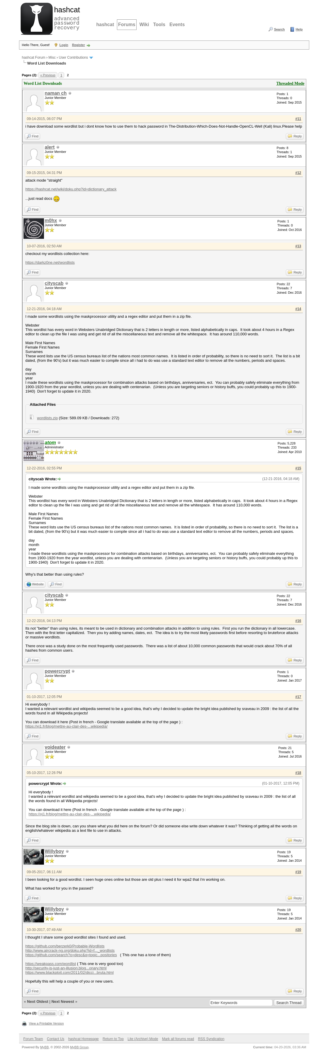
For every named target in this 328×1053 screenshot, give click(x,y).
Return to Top (113, 1039)
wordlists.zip (47, 418)
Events (177, 24)
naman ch (56, 93)
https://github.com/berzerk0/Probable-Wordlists (65, 946)
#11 (298, 119)
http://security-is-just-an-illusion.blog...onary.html (66, 968)
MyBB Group (79, 1047)
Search (279, 29)
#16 (298, 621)
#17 (298, 697)
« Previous (47, 75)
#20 (298, 930)
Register (78, 45)
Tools (159, 24)
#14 (298, 309)
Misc (52, 57)
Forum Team (33, 1039)
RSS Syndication (211, 1039)
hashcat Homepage (83, 1039)
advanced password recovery (66, 18)
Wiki (144, 24)
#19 (298, 872)
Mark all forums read (178, 1039)
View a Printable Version (46, 1023)
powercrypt (57, 671)
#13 (298, 246)
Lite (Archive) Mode (143, 1039)
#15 (298, 468)
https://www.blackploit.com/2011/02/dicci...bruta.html (70, 972)
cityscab (54, 283)
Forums (126, 24)
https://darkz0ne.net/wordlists (50, 262)
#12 (298, 173)
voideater (55, 747)
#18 (298, 773)
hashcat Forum (33, 57)
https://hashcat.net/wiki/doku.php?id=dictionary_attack (71, 189)
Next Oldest (37, 1001)
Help (299, 29)
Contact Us (55, 1039)
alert (50, 147)
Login (64, 45)
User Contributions (73, 57)
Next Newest (62, 1001)
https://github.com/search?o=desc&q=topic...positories (71, 955)
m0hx (51, 220)
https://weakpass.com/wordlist (51, 963)
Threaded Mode (290, 83)
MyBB (44, 1047)
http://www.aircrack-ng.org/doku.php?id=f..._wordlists (70, 950)
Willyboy (54, 851)
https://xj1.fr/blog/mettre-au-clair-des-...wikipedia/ (67, 726)
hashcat (105, 24)
